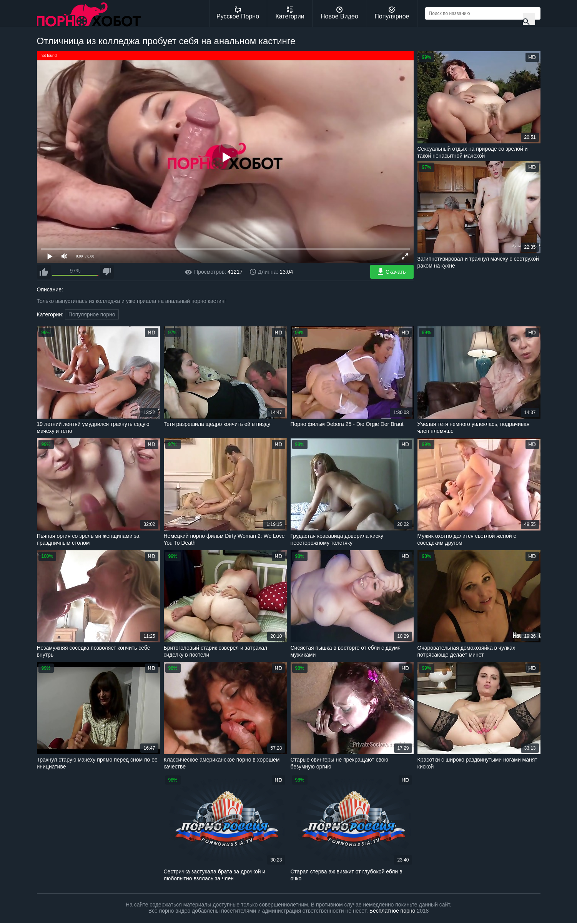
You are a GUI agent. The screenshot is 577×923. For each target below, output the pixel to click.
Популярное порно (91, 314)
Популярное (391, 13)
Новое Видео (339, 13)
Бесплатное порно (392, 911)
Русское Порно (237, 13)
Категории (290, 13)
